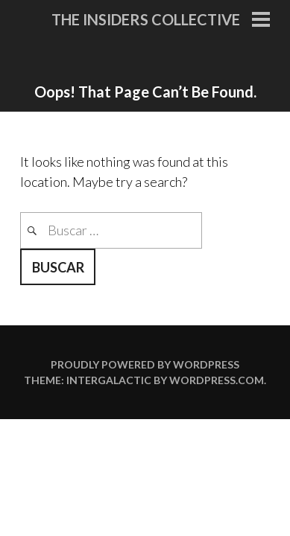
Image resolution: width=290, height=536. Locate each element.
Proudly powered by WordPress (145, 364)
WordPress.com (216, 380)
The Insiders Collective (145, 19)
